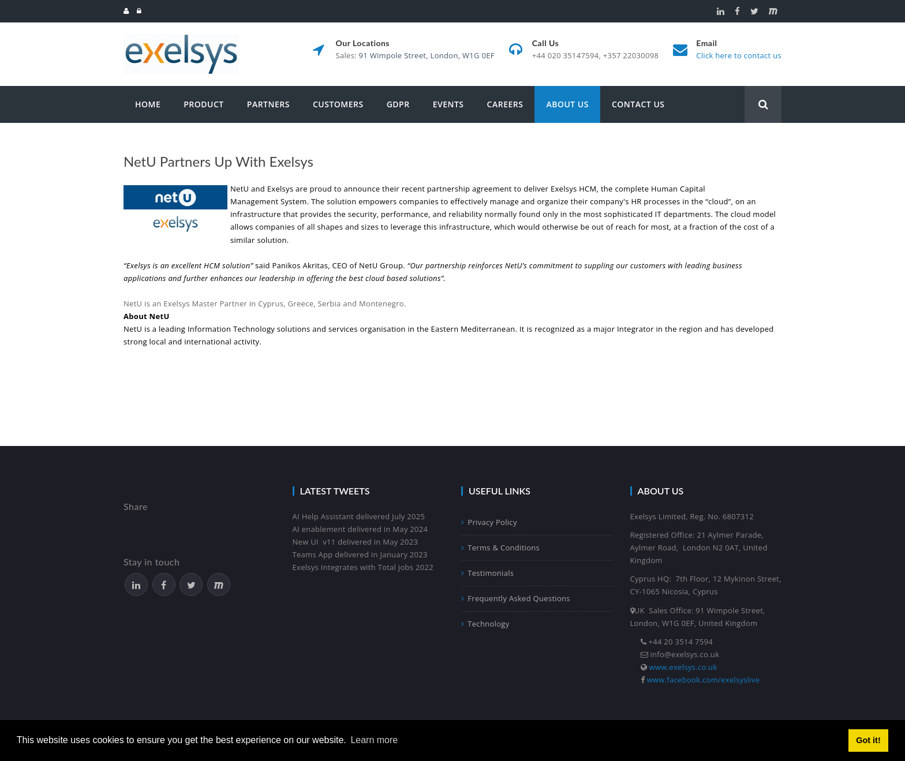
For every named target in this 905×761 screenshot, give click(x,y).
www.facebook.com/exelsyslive (703, 679)
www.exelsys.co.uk (683, 667)
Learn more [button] (374, 740)
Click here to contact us (738, 55)
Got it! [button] (868, 740)
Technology (485, 623)
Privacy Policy (489, 522)
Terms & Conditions (500, 547)
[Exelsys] (181, 39)
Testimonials (487, 573)
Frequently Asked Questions (515, 598)
